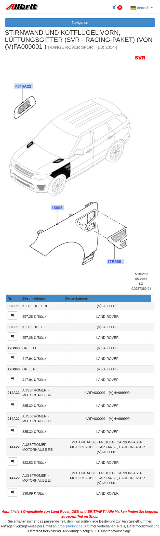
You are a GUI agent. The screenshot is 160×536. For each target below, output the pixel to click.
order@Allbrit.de (69, 526)
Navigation (80, 22)
